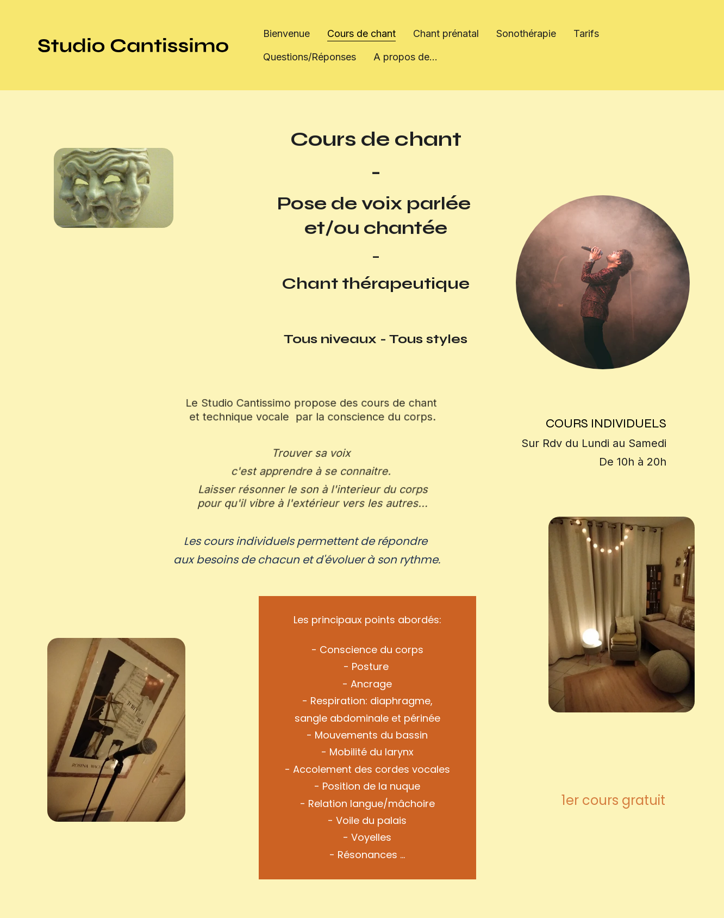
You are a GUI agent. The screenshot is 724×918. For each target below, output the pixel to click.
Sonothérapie (526, 33)
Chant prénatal (446, 33)
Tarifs (586, 33)
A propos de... (405, 57)
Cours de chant (361, 33)
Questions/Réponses (309, 57)
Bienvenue (286, 33)
